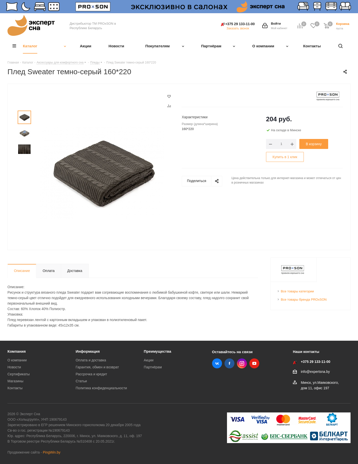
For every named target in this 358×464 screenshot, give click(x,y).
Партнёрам (153, 367)
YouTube (254, 363)
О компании (17, 360)
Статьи (81, 381)
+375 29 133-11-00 (240, 24)
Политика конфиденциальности (101, 388)
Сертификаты (18, 374)
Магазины (15, 381)
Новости (14, 367)
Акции (148, 360)
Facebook (229, 363)
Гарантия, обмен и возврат (97, 367)
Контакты (14, 388)
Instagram (242, 363)
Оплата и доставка (91, 360)
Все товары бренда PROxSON (304, 299)
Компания (16, 351)
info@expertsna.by (315, 372)
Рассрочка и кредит (91, 374)
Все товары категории (297, 291)
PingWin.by (51, 452)
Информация (88, 351)
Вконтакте (217, 363)
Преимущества (157, 351)
